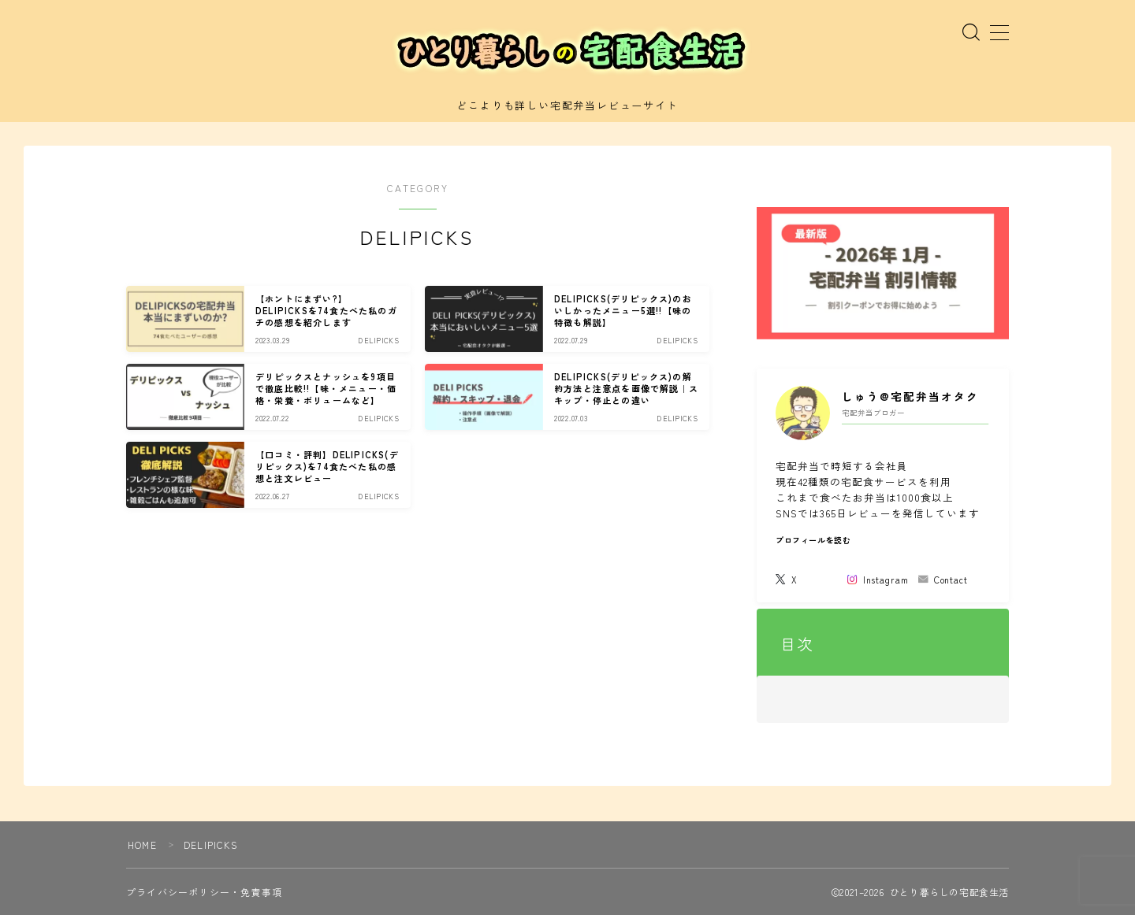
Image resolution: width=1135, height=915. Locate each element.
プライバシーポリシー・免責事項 (204, 891)
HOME (142, 844)
